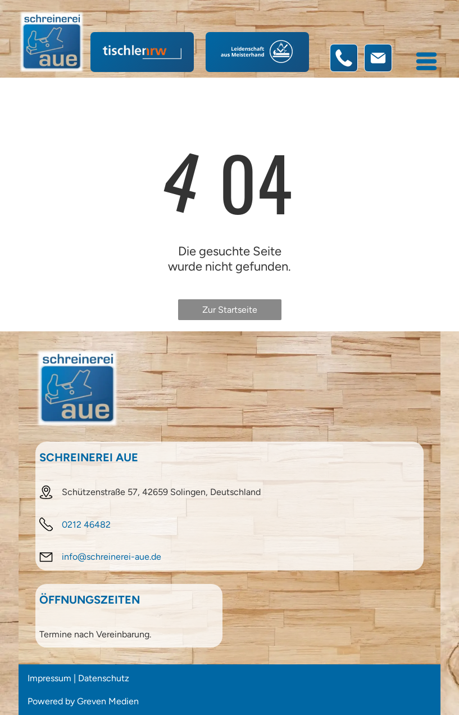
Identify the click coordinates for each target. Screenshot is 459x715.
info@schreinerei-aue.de (111, 556)
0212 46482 (86, 524)
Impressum (49, 678)
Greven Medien (108, 701)
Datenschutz (103, 678)
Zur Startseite (229, 309)
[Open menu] (426, 61)
